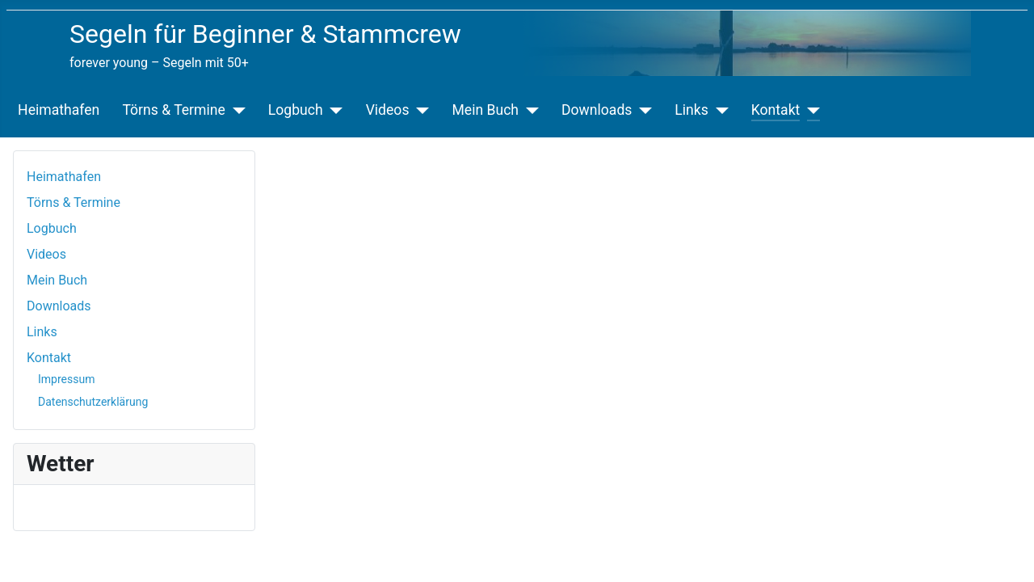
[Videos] (419, 109)
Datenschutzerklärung (93, 401)
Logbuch (295, 110)
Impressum (66, 379)
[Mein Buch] (529, 109)
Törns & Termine (173, 110)
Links (691, 110)
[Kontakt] (810, 109)
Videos (388, 110)
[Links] (718, 109)
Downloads (596, 110)
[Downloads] (642, 109)
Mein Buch (485, 110)
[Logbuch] (333, 109)
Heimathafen (58, 110)
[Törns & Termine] (235, 109)
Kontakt (776, 110)
